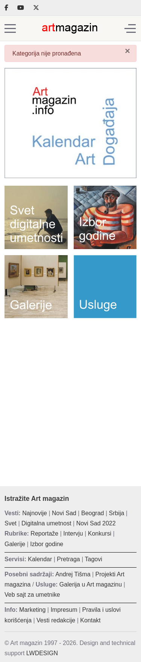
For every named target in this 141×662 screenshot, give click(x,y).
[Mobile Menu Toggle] (10, 28)
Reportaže (44, 533)
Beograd (92, 513)
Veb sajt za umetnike (32, 594)
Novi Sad (64, 513)
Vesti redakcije (55, 620)
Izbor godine (46, 544)
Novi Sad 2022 (96, 523)
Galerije (15, 544)
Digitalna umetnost (46, 523)
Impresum (63, 610)
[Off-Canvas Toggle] (130, 28)
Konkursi (99, 533)
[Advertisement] (70, 396)
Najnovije (34, 513)
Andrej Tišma (72, 574)
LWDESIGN (42, 653)
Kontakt (90, 620)
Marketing (32, 610)
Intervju (73, 533)
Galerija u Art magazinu (90, 584)
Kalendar (40, 559)
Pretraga (68, 559)
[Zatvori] (127, 51)
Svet (11, 523)
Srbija (116, 513)
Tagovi (93, 559)
